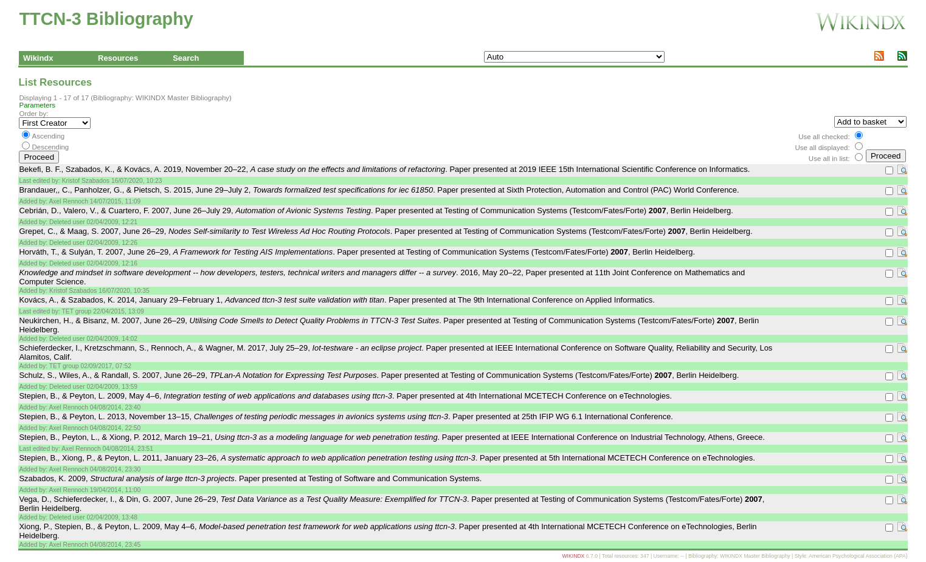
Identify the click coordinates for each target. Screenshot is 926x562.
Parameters (37, 105)
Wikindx (38, 58)
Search (186, 58)
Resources (118, 58)
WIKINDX (573, 556)
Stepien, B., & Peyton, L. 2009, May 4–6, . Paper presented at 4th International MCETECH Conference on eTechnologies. (345, 395)
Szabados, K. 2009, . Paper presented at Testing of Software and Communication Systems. (250, 478)
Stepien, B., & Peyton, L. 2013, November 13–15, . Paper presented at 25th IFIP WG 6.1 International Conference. (346, 416)
